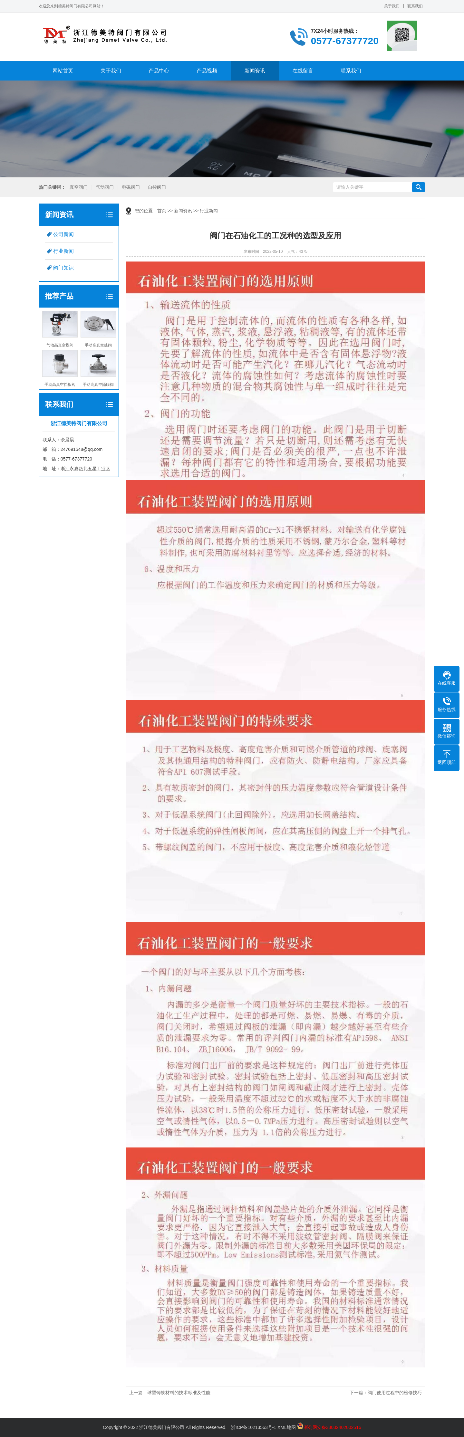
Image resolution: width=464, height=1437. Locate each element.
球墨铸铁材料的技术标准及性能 (178, 1392)
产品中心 (159, 70)
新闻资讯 (255, 70)
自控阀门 (156, 187)
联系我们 (415, 6)
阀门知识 (63, 268)
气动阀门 (104, 187)
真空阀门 (78, 187)
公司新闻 (63, 234)
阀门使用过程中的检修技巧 (395, 1392)
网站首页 (63, 70)
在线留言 (303, 70)
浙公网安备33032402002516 (329, 1427)
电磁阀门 (130, 187)
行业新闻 (63, 251)
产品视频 (207, 70)
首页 (161, 210)
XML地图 (286, 1427)
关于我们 (392, 6)
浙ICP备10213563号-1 (253, 1427)
